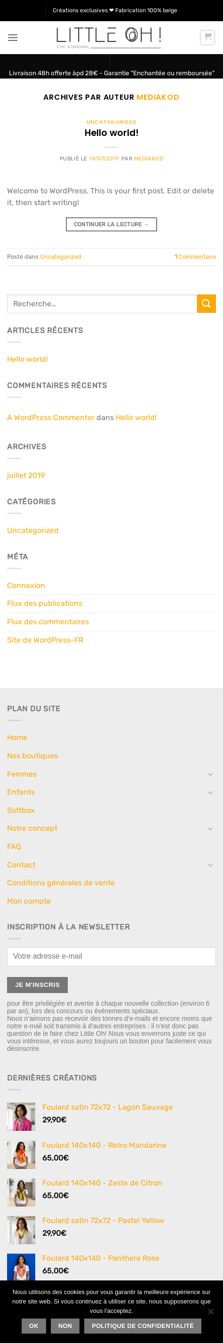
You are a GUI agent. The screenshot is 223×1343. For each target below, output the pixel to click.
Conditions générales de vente (61, 882)
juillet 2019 (26, 475)
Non (65, 1326)
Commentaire (195, 256)
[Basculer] (210, 773)
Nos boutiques (32, 755)
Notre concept (32, 828)
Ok (34, 1326)
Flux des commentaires (48, 621)
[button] (12, 37)
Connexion (26, 585)
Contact (21, 864)
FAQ (14, 846)
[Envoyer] (206, 303)
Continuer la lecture (112, 224)
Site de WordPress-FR (45, 640)
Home (17, 737)
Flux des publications (44, 603)
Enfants (21, 791)
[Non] (210, 1314)
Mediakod (157, 97)
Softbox (21, 810)
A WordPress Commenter (51, 417)
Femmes (22, 774)
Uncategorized (111, 122)
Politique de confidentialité (143, 1326)
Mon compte (29, 901)
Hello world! (112, 133)
